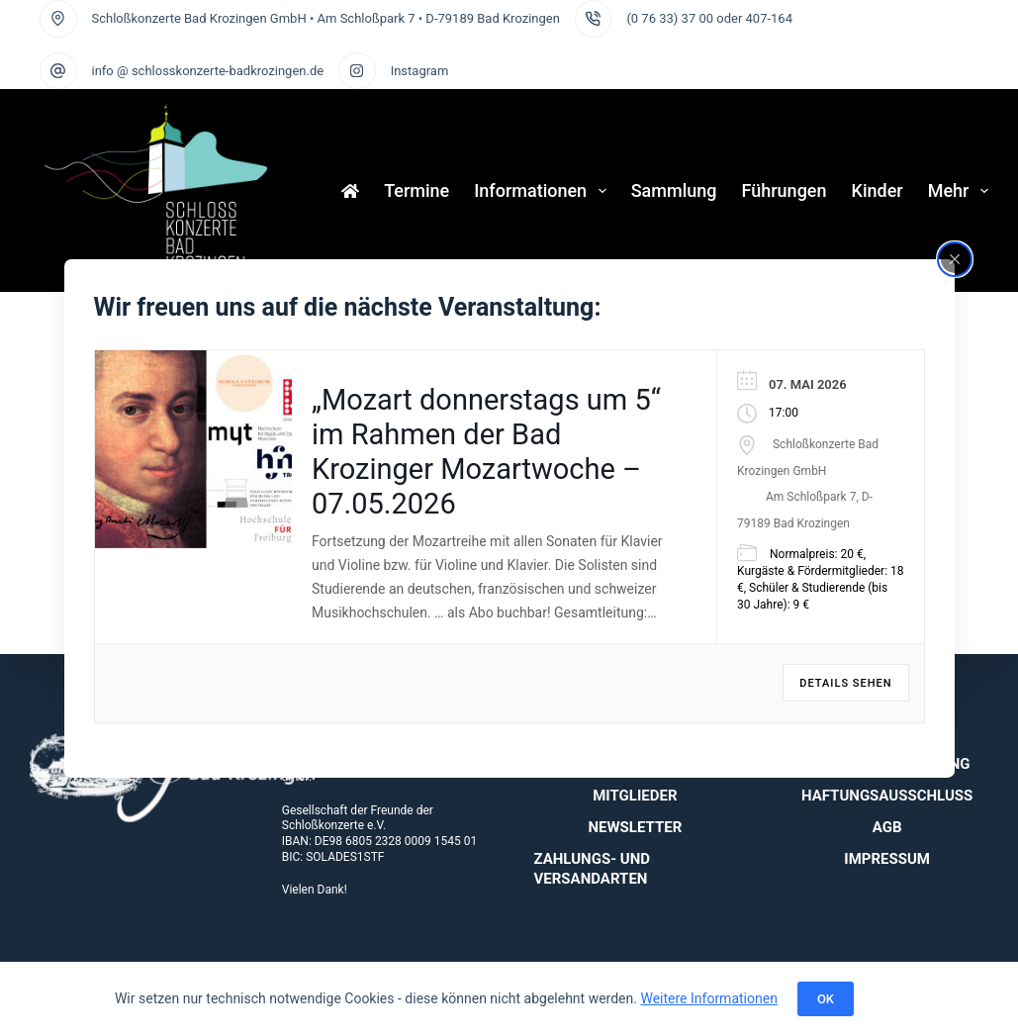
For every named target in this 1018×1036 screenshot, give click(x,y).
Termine (416, 190)
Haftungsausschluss (886, 795)
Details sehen (845, 683)
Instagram (420, 70)
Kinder (877, 190)
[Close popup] (955, 258)
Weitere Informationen (708, 998)
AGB (887, 827)
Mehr (958, 191)
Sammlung (674, 190)
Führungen (784, 190)
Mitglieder (635, 795)
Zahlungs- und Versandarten (592, 869)
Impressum (887, 859)
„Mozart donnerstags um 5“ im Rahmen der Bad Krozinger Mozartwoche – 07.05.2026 (486, 451)
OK (825, 998)
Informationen (544, 191)
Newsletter (635, 827)
